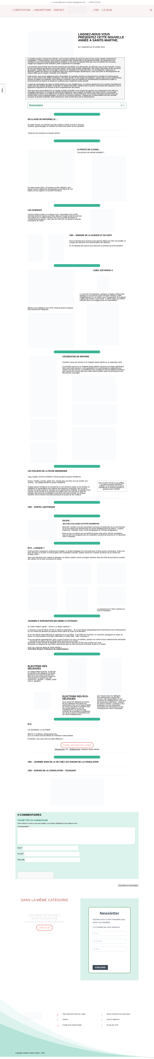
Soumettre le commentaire (128, 885)
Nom (20, 848)
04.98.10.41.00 (94, 2)
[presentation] (111, 958)
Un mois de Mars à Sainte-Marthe (44, 916)
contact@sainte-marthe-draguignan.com (69, 2)
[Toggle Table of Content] (121, 105)
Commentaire (24, 826)
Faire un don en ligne (77, 745)
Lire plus (44, 927)
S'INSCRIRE (100, 967)
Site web (21, 860)
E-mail (21, 854)
